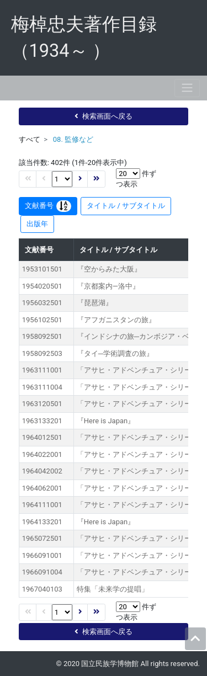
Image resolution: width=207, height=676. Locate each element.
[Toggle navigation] (187, 88)
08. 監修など (73, 139)
